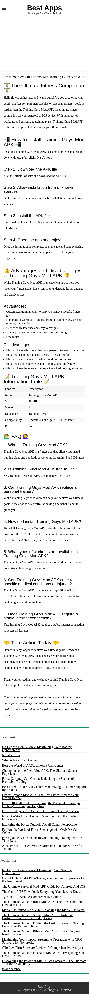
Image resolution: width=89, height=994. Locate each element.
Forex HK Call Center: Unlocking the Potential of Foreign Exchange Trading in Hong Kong (41, 804)
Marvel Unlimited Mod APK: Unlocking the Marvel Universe (43, 910)
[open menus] (4, 8)
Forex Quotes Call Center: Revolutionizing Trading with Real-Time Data (44, 839)
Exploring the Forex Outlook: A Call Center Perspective (39, 824)
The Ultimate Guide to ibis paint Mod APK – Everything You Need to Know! (43, 954)
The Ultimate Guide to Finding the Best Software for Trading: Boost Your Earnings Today (43, 924)
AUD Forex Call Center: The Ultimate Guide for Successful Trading (42, 847)
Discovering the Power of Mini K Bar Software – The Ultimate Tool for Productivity (44, 962)
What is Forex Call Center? (20, 760)
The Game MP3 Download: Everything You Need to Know (41, 891)
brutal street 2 (11, 755)
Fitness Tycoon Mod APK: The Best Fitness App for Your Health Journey (40, 796)
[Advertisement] (44, 41)
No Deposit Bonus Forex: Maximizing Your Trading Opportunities (37, 748)
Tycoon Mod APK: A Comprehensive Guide (31, 897)
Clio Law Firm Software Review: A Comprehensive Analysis (43, 947)
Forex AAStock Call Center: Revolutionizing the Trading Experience (40, 817)
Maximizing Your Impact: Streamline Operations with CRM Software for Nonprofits (42, 941)
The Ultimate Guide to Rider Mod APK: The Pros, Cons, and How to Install (43, 903)
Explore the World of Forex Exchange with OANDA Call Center (40, 831)
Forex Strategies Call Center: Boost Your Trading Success (40, 811)
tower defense (11, 969)
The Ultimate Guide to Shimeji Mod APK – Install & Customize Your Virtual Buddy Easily (37, 916)
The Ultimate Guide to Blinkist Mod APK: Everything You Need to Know (41, 933)
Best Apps (44, 8)
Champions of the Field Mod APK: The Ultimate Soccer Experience (39, 772)
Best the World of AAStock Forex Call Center (32, 765)
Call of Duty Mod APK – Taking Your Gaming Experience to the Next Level (43, 879)
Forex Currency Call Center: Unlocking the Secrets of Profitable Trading (38, 780)
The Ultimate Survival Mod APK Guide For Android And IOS (43, 886)
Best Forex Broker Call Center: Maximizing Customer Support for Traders (44, 788)
